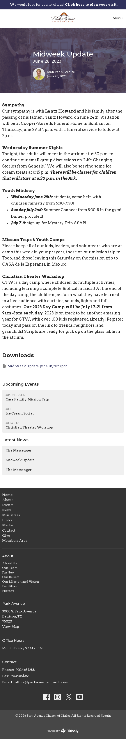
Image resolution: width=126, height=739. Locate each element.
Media (7, 525)
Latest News (15, 439)
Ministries (11, 515)
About (7, 500)
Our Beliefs (10, 577)
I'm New (8, 572)
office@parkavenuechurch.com (42, 682)
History (8, 591)
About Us (9, 563)
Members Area (14, 541)
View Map (10, 627)
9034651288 (25, 670)
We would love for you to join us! (63, 5)
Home (7, 495)
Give (6, 536)
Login (106, 715)
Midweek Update (20, 460)
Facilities (9, 586)
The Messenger (19, 450)
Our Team (10, 568)
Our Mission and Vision (20, 581)
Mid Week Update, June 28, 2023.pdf (34, 366)
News (6, 510)
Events (7, 505)
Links (7, 520)
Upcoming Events (20, 384)
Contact (8, 531)
